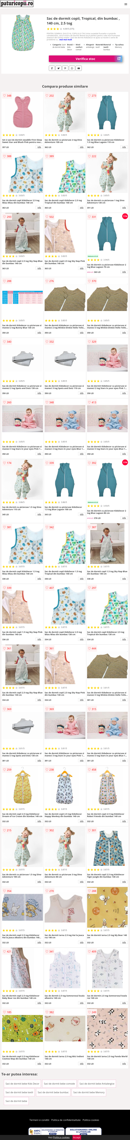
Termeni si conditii (39, 1120)
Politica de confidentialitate (66, 1120)
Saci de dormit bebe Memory (88, 1092)
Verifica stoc (99, 58)
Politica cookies (91, 1120)
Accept (76, 1137)
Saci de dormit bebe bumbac (53, 1092)
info (39, 147)
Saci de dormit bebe (16, 1101)
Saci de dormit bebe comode (59, 1083)
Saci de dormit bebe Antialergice (97, 1083)
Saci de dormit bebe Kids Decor (22, 1083)
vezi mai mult (65, 39)
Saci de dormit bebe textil (19, 1092)
